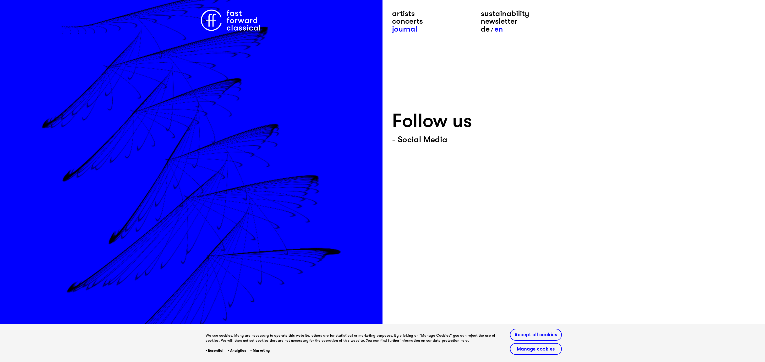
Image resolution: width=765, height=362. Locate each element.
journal (404, 28)
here (464, 340)
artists (403, 13)
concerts (407, 21)
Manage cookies (536, 349)
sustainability (505, 13)
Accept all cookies (535, 334)
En (498, 28)
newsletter (499, 21)
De (485, 28)
